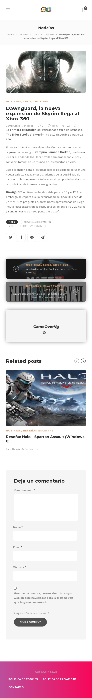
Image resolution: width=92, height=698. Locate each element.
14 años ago (27, 125)
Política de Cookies (23, 679)
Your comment (24, 490)
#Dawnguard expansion (37, 222)
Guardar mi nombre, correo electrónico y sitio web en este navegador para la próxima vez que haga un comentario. (45, 598)
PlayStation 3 (54, 289)
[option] (46, 409)
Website (19, 567)
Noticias (24, 34)
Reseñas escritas (38, 430)
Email (17, 547)
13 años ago (27, 448)
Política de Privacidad (59, 679)
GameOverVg (13, 125)
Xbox (36, 34)
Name (18, 527)
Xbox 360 (49, 34)
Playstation (54, 286)
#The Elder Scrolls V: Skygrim (26, 226)
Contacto (16, 687)
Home (10, 34)
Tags (12, 222)
